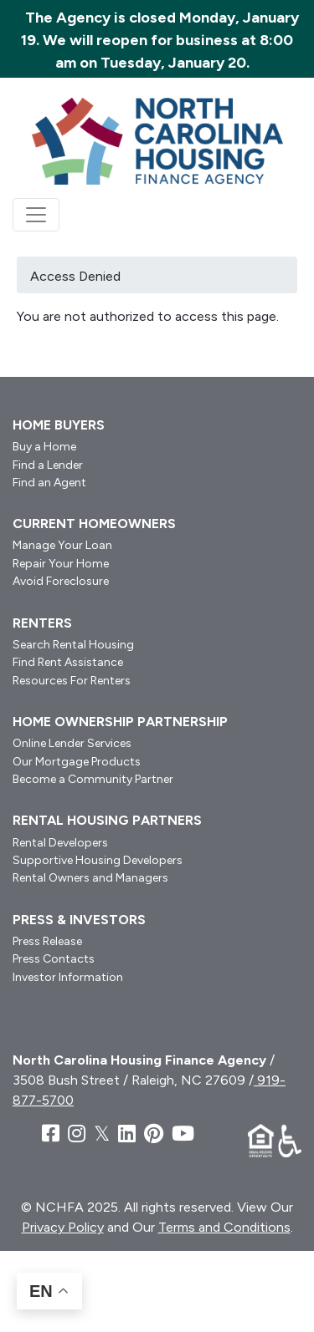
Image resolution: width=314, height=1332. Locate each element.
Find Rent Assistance (68, 662)
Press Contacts (54, 959)
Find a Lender (48, 465)
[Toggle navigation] (36, 214)
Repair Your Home (61, 564)
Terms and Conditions (224, 1227)
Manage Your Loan (62, 545)
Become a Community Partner (93, 779)
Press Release (47, 941)
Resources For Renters (72, 681)
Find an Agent (49, 482)
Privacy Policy (63, 1227)
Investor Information (68, 977)
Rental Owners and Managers (90, 878)
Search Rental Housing (73, 645)
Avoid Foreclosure (61, 581)
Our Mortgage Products (77, 762)
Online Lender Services (72, 743)
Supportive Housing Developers (98, 860)
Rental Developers (60, 843)
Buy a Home (44, 447)
